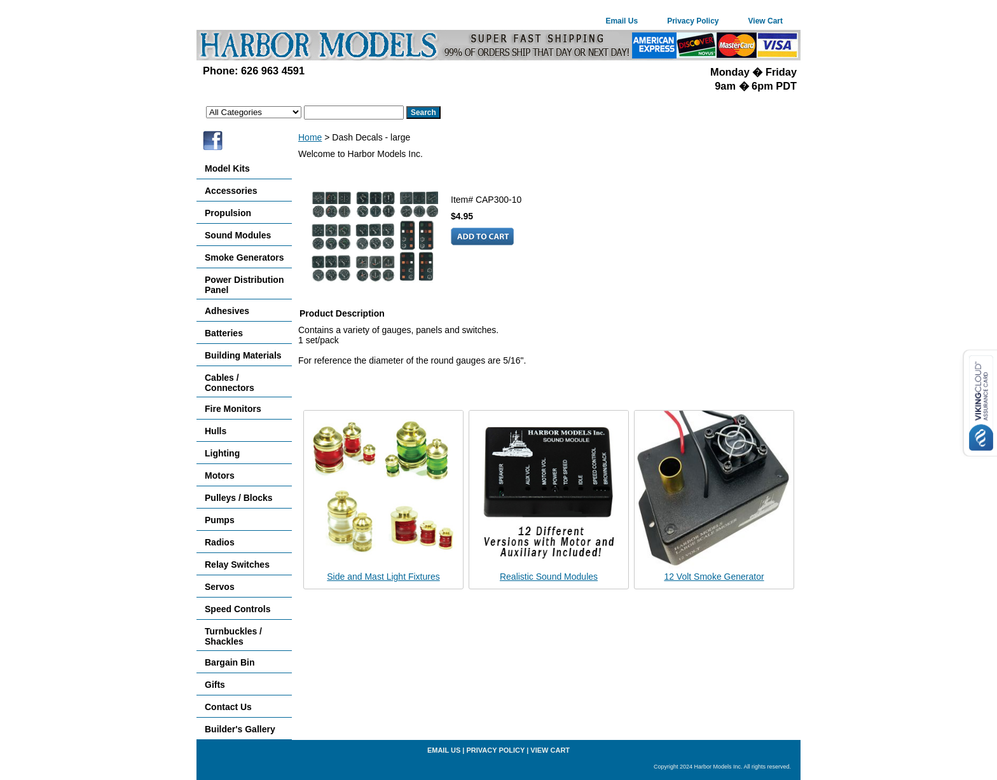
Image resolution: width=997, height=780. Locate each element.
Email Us (621, 21)
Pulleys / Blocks (239, 498)
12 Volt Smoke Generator (714, 576)
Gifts (215, 685)
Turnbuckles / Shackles (233, 636)
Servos (220, 587)
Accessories (231, 191)
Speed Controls (237, 609)
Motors (220, 475)
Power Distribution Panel (244, 285)
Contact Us (228, 707)
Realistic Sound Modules (549, 576)
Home (310, 137)
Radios (220, 542)
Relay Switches (237, 564)
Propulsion (228, 213)
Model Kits (227, 168)
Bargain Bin (230, 662)
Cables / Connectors (229, 383)
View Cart (765, 21)
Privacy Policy (693, 21)
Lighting (222, 453)
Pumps (220, 520)
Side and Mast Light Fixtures (383, 576)
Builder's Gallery (240, 729)
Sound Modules (238, 235)
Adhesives (227, 311)
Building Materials (243, 355)
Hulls (215, 431)
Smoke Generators (244, 257)
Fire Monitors (233, 409)
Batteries (224, 333)
